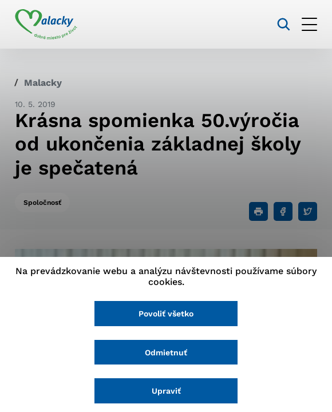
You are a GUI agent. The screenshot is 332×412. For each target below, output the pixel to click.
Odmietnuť (166, 352)
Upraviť (166, 390)
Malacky (43, 82)
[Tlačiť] (258, 211)
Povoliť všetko (166, 313)
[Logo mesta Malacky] (46, 24)
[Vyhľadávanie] (283, 24)
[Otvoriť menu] (309, 24)
